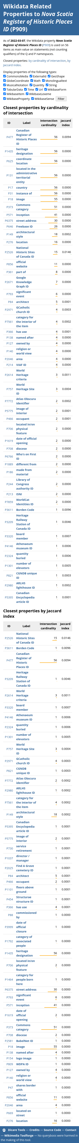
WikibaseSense (44, 99)
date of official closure (21, 927)
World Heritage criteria (22, 375)
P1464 (9, 979)
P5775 (9, 411)
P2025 (9, 868)
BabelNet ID (24, 1041)
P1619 (9, 441)
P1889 (9, 464)
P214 (9, 365)
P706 (9, 429)
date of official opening (21, 1015)
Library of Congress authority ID (24, 484)
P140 (9, 351)
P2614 (9, 375)
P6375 (9, 221)
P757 (9, 389)
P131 (9, 175)
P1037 (9, 858)
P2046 (9, 359)
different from (26, 464)
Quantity (38, 85)
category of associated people (24, 941)
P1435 (9, 151)
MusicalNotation (17, 85)
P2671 (9, 282)
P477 (9, 137)
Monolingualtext (56, 81)
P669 (9, 1113)
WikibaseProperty (18, 99)
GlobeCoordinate (18, 81)
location (22, 242)
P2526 (9, 252)
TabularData (15, 89)
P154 (9, 1058)
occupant (22, 419)
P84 (10, 302)
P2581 (9, 1041)
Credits (34, 1130)
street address (26, 221)
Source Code (52, 1130)
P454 (9, 899)
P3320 (9, 536)
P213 (9, 494)
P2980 (9, 585)
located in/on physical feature (25, 428)
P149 (9, 234)
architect (22, 302)
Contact (70, 1130)
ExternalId (39, 76)
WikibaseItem (15, 94)
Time (31, 89)
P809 (9, 1064)
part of (21, 272)
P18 (10, 199)
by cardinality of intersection (47, 61)
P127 (9, 343)
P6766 (9, 456)
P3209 (9, 522)
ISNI (19, 494)
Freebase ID (24, 226)
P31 (10, 193)
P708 (9, 449)
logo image (23, 1058)
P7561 (9, 322)
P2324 (9, 556)
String (53, 85)
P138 (9, 337)
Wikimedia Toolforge (18, 1135)
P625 (9, 161)
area (19, 359)
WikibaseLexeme (40, 94)
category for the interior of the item (26, 321)
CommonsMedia (17, 76)
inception (22, 215)
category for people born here (24, 979)
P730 (9, 848)
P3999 (9, 927)
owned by (23, 343)
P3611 (9, 510)
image (20, 199)
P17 (10, 187)
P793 (9, 294)
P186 (9, 472)
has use (21, 332)
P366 (9, 332)
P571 (9, 215)
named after (25, 337)
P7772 (9, 401)
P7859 (9, 502)
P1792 (9, 941)
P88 (10, 915)
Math (37, 81)
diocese (21, 449)
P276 (9, 242)
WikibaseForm (57, 89)
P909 (46, 45)
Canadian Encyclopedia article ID (25, 597)
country (21, 187)
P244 (9, 484)
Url (41, 89)
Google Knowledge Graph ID (24, 282)
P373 (9, 207)
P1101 (9, 889)
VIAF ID (21, 365)
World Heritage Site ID (25, 389)
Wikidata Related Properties (27, 10)
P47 (10, 1087)
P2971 (9, 310)
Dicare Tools (16, 1130)
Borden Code (25, 510)
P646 (9, 226)
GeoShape (58, 76)
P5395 (9, 597)
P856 (9, 264)
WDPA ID (22, 1064)
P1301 (9, 566)
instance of (24, 193)
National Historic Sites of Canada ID (25, 252)
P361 (9, 272)
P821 (9, 575)
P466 (9, 419)
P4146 (9, 546)
